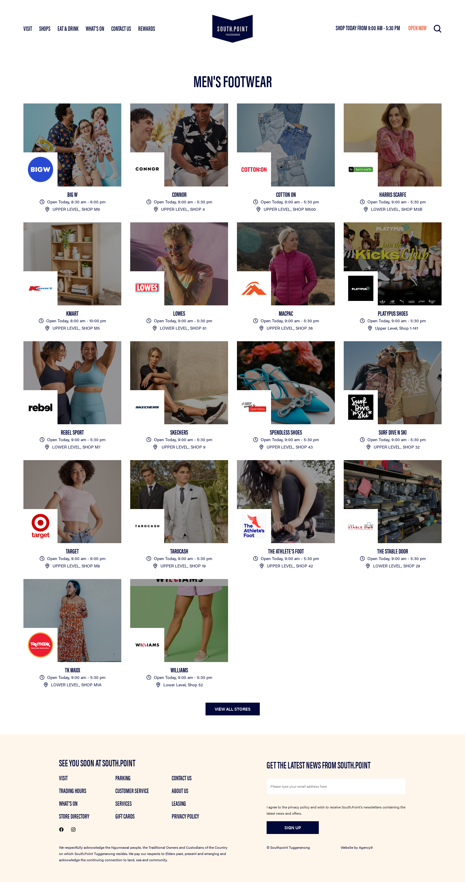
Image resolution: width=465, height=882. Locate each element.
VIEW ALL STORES (233, 709)
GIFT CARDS (125, 815)
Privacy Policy (185, 815)
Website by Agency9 (356, 847)
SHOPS (44, 28)
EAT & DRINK (68, 28)
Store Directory (74, 815)
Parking (122, 777)
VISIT (27, 28)
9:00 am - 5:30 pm (384, 27)
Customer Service (132, 790)
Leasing (179, 803)
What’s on (68, 803)
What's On (95, 28)
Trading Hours (72, 790)
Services (123, 803)
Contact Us (121, 28)
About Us (180, 790)
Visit (63, 777)
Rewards (146, 28)
